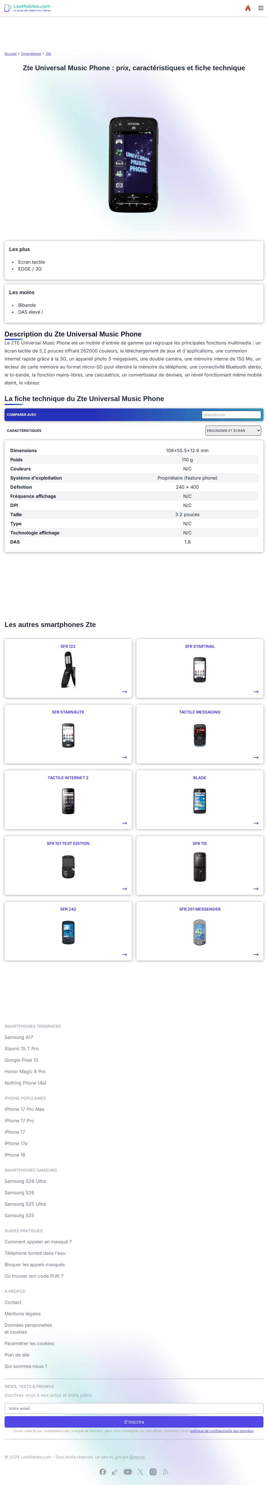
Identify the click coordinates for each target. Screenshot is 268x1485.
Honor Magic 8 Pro (25, 1071)
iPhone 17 (15, 1132)
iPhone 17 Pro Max (25, 1109)
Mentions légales (23, 1313)
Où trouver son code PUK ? (34, 1276)
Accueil (11, 53)
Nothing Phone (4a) (26, 1083)
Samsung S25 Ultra (25, 1204)
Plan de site (17, 1355)
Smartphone (31, 53)
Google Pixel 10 (21, 1060)
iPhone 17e (16, 1143)
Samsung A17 (19, 1037)
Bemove (137, 1456)
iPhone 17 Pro (19, 1120)
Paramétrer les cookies (29, 1343)
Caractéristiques (24, 430)
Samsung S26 (19, 1192)
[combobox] (230, 414)
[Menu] (260, 8)
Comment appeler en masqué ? (38, 1241)
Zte (48, 53)
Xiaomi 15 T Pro (22, 1048)
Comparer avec (22, 414)
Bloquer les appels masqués (35, 1264)
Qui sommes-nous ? (26, 1366)
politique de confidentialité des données (221, 1431)
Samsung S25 (19, 1215)
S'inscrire (134, 1422)
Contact (13, 1302)
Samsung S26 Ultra (25, 1181)
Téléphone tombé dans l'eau (35, 1253)
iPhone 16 (15, 1155)
